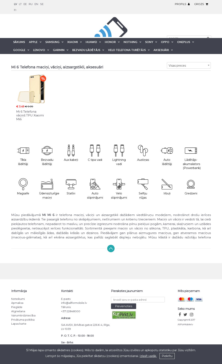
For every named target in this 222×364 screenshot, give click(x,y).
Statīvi (71, 186)
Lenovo (39, 50)
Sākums (19, 42)
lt (20, 4)
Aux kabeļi (71, 153)
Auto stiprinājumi (95, 188)
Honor (110, 42)
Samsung (52, 42)
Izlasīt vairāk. (148, 356)
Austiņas (143, 153)
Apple (33, 42)
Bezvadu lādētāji (47, 155)
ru (31, 4)
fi (15, 10)
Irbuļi (167, 186)
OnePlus (183, 42)
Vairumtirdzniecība (23, 315)
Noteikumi (18, 298)
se (42, 4)
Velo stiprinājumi (119, 188)
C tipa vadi (95, 153)
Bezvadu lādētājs (86, 50)
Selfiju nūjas (143, 188)
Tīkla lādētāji (23, 155)
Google (19, 50)
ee (25, 4)
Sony (149, 42)
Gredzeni (191, 186)
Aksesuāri (161, 50)
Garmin (58, 50)
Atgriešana (18, 311)
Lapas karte (18, 323)
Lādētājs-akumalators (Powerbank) (192, 157)
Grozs (202, 4)
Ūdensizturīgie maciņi (49, 188)
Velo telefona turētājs (127, 50)
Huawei (91, 42)
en (36, 4)
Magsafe (23, 186)
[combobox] (189, 65)
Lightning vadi (119, 155)
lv (15, 4)
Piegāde (16, 307)
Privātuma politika (23, 319)
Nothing (130, 42)
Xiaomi (72, 42)
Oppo (165, 42)
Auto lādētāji (167, 155)
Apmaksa (17, 302)
